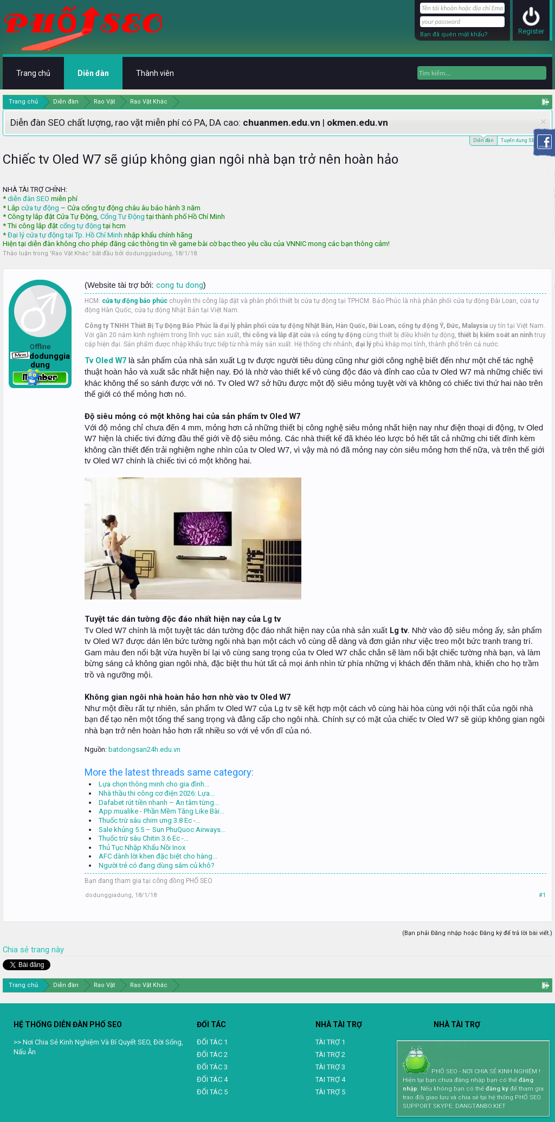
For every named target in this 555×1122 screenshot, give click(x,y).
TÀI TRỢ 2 (330, 1054)
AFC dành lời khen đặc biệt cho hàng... (158, 856)
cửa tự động (40, 208)
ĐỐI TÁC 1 (212, 1042)
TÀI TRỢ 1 (330, 1042)
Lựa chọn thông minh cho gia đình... (154, 784)
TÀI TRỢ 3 (330, 1067)
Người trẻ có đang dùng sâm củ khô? (157, 865)
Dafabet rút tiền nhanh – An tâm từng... (159, 802)
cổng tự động (80, 226)
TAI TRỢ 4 (330, 1079)
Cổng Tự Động (122, 216)
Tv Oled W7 (105, 360)
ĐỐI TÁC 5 (212, 1092)
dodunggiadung (148, 253)
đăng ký (497, 1088)
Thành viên (155, 73)
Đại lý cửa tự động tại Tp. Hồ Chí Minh (65, 235)
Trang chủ (33, 73)
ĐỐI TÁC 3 (212, 1067)
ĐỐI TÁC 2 (212, 1054)
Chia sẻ (17, 950)
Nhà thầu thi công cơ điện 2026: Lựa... (157, 793)
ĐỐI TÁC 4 (212, 1079)
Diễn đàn (483, 139)
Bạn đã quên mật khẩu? (454, 34)
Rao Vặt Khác (70, 253)
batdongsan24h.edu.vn (144, 749)
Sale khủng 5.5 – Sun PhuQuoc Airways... (162, 830)
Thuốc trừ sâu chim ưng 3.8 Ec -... (150, 820)
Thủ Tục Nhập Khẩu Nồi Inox (142, 847)
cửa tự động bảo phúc (134, 301)
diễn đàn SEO (28, 199)
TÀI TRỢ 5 (330, 1092)
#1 (542, 895)
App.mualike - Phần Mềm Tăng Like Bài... (161, 811)
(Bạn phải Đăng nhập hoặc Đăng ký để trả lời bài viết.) (477, 933)
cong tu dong (179, 285)
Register (531, 31)
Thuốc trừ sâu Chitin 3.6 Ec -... (144, 838)
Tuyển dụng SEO (519, 140)
